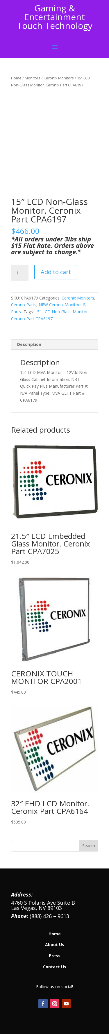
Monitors (32, 78)
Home (16, 78)
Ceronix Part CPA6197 (32, 318)
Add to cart (56, 272)
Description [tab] (29, 344)
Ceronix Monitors (59, 78)
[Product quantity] (19, 273)
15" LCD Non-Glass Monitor (61, 311)
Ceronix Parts (23, 304)
